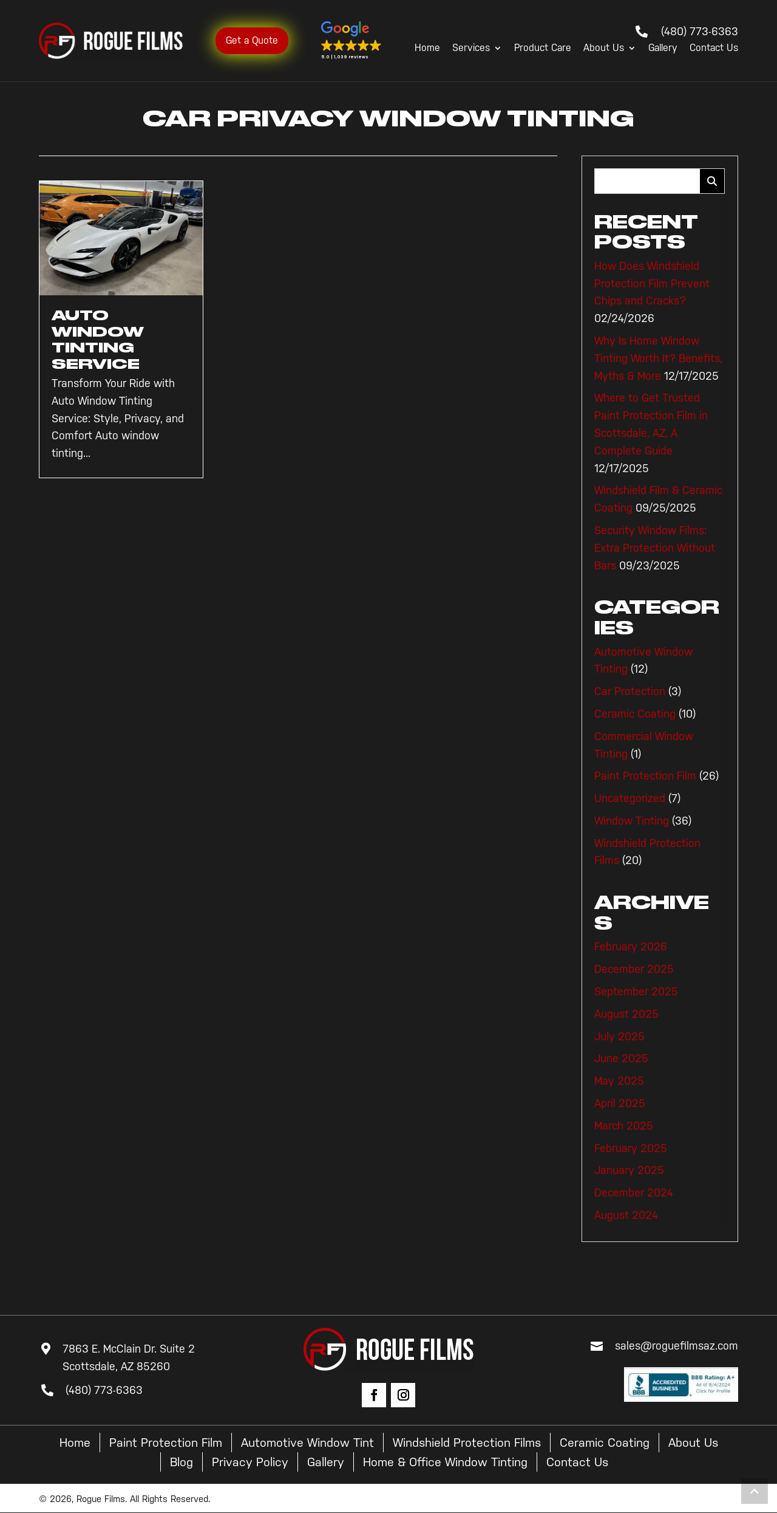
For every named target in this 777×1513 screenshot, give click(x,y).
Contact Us (714, 48)
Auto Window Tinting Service (98, 339)
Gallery (662, 48)
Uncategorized (629, 798)
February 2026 (630, 946)
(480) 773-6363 (699, 31)
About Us (603, 48)
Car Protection (629, 691)
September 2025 (636, 991)
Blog (181, 1462)
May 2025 (619, 1081)
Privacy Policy (250, 1462)
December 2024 (633, 1192)
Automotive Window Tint (307, 1442)
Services (471, 48)
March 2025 (623, 1126)
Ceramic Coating (635, 714)
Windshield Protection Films (467, 1442)
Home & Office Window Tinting (445, 1462)
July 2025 (619, 1036)
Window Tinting (631, 821)
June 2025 (621, 1058)
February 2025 (630, 1148)
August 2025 (626, 1014)
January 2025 (629, 1170)
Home (427, 48)
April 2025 (619, 1103)
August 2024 (626, 1215)
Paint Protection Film (645, 776)
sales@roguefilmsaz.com (676, 1346)
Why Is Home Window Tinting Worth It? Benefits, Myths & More (658, 358)
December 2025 (634, 969)
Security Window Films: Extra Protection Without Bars (654, 548)
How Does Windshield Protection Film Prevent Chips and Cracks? (652, 283)
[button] (351, 40)
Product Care (542, 48)
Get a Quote (252, 40)
